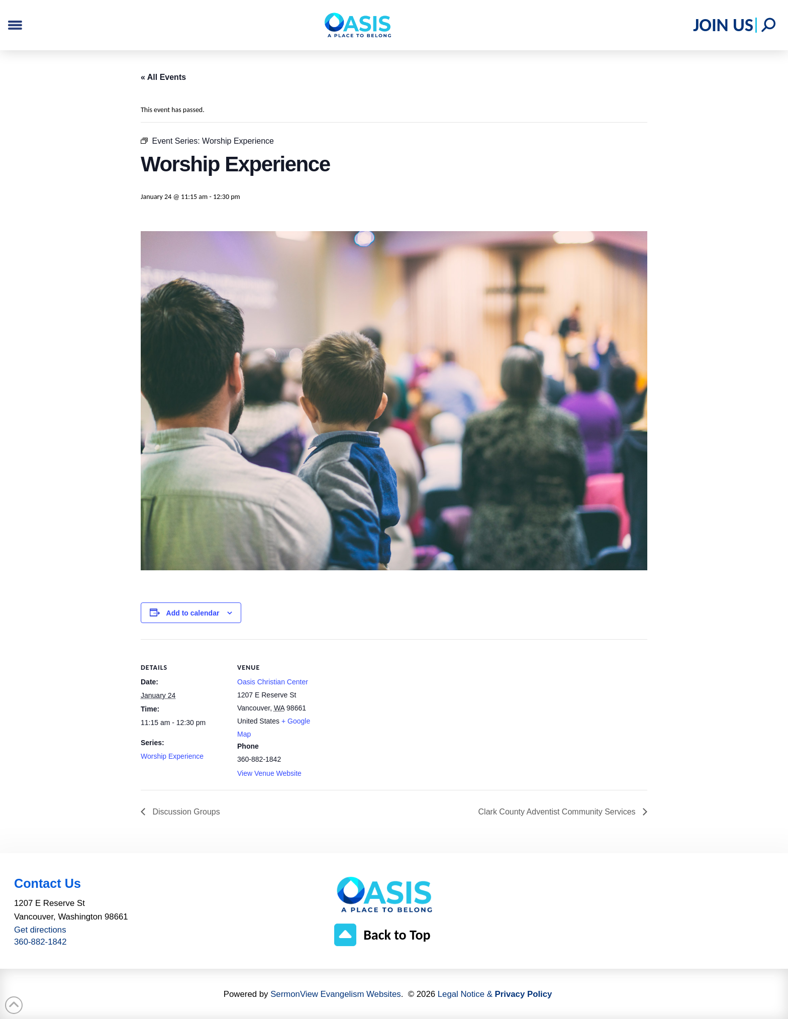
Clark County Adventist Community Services (558, 811)
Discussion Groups (185, 811)
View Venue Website (269, 773)
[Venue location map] (387, 709)
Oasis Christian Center (272, 682)
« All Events (163, 77)
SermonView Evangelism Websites (335, 994)
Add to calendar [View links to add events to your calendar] (193, 613)
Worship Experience (172, 756)
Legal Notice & (495, 994)
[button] (768, 25)
